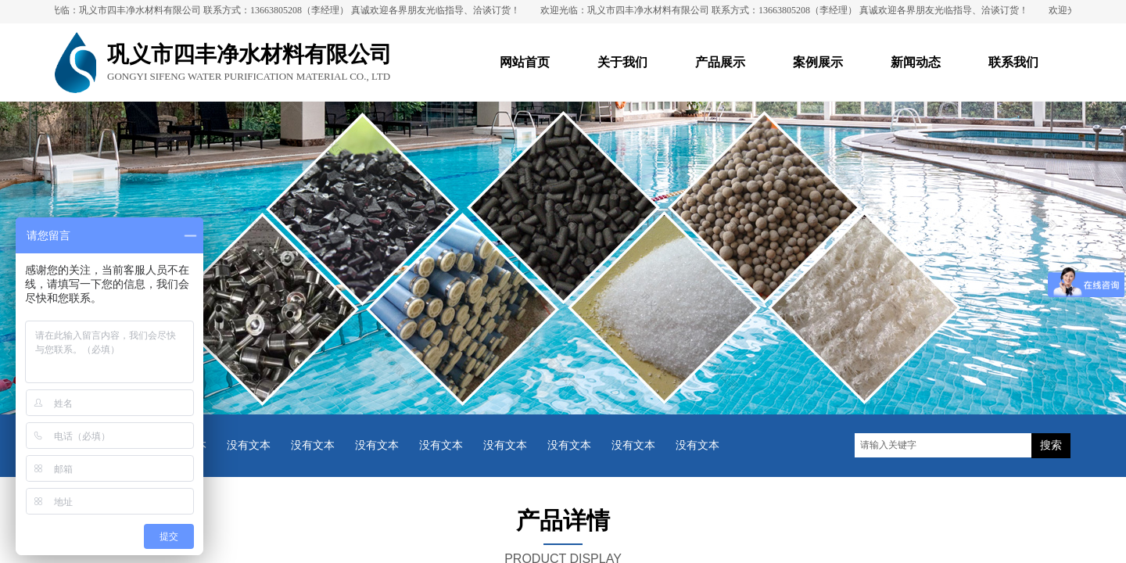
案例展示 (818, 62)
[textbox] (943, 445)
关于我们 (622, 62)
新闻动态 (916, 62)
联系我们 (1013, 62)
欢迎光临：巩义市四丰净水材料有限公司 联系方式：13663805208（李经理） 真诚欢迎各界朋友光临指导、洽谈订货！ (280, 10)
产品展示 (720, 62)
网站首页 (525, 62)
